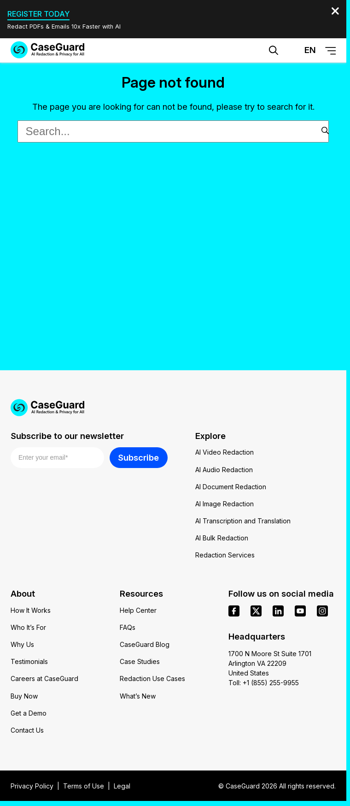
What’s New (138, 696)
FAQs (127, 627)
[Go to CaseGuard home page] (47, 50)
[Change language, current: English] (302, 50)
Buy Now (24, 696)
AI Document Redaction (230, 487)
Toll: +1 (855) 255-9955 (263, 683)
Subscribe (138, 457)
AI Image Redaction (224, 504)
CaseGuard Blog (144, 644)
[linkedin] (278, 610)
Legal (122, 786)
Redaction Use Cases (152, 678)
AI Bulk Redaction (221, 538)
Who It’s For (28, 627)
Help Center (138, 610)
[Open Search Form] (273, 50)
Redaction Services (225, 555)
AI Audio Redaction (224, 470)
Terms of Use (83, 786)
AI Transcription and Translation (243, 521)
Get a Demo (29, 713)
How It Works (31, 610)
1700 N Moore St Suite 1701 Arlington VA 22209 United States (269, 663)
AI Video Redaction (224, 452)
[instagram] (322, 610)
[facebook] (233, 610)
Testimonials (29, 661)
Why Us (22, 644)
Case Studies (140, 661)
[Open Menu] (331, 50)
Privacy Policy (32, 786)
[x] (256, 610)
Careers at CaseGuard (44, 678)
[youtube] (300, 610)
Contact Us (27, 730)
